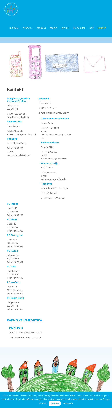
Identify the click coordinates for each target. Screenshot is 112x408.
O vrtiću (28, 28)
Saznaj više (68, 403)
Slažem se (54, 403)
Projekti (53, 28)
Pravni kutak (79, 28)
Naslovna (14, 28)
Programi (41, 28)
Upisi (92, 28)
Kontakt (102, 28)
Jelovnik (65, 28)
